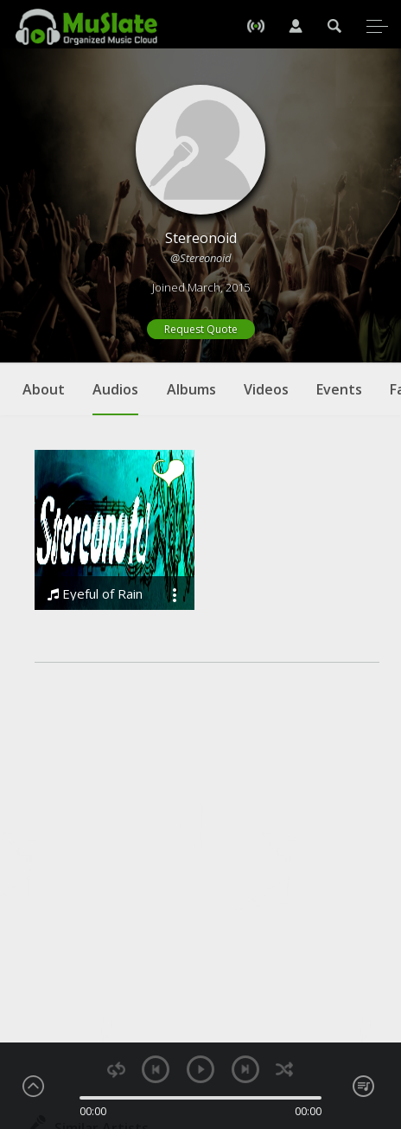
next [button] (245, 1069)
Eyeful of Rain (95, 594)
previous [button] (155, 1069)
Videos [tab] (266, 389)
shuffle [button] (285, 1070)
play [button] (200, 1069)
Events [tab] (339, 389)
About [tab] (43, 389)
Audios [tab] (115, 398)
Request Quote (201, 329)
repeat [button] (116, 1070)
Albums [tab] (191, 389)
